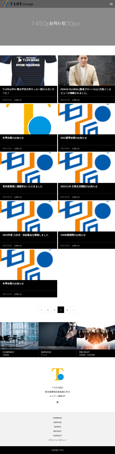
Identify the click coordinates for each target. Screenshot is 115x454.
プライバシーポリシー (57, 440)
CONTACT (57, 436)
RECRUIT (57, 431)
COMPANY (57, 418)
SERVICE (57, 422)
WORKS (57, 427)
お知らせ (18, 100)
